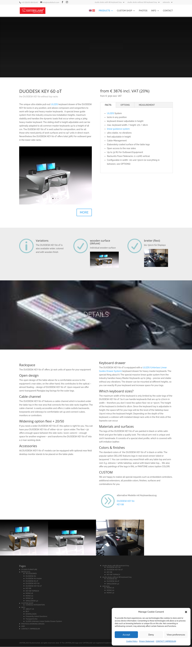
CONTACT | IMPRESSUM (166, 641)
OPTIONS (125, 105)
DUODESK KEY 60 (125, 501)
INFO (153, 11)
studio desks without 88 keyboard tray (142, 2)
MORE (84, 212)
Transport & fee (31, 619)
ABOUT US (30, 609)
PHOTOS (143, 11)
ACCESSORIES (31, 574)
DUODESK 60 (31, 576)
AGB (23, 626)
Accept (126, 634)
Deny (151, 634)
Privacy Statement (146, 641)
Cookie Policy (132, 641)
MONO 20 (29, 596)
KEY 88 (120, 504)
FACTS (108, 105)
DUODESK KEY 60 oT (34, 586)
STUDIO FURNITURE (29, 570)
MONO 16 (29, 593)
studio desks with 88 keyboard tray (108, 2)
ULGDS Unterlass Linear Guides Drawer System (44, 621)
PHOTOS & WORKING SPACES (32, 624)
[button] (186, 611)
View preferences (176, 634)
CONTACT (168, 11)
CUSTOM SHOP (124, 11)
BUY (27, 611)
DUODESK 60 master (34, 578)
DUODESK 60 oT (32, 581)
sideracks (166, 2)
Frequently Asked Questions (36, 616)
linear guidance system (118, 129)
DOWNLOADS (31, 614)
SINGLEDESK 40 (32, 601)
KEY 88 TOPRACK (32, 591)
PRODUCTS (104, 11)
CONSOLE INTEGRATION (35, 605)
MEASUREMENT (147, 105)
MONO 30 (29, 598)
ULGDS (54, 104)
